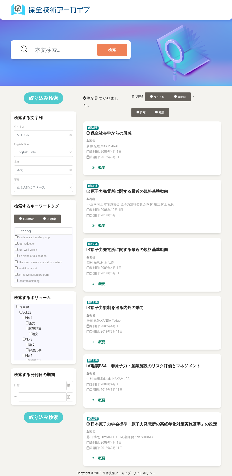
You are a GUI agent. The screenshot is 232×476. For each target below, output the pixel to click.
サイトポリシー (144, 473)
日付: (17, 385)
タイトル (19, 126)
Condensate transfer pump (34, 237)
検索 (112, 49)
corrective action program (33, 274)
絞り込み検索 (43, 98)
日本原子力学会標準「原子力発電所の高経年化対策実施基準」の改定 (152, 424)
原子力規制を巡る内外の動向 (115, 307)
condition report (27, 268)
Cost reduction (26, 243)
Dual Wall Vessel (28, 249)
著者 (16, 179)
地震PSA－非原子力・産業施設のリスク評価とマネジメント (144, 365)
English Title (21, 144)
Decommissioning (28, 281)
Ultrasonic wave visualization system (40, 262)
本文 (16, 161)
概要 (98, 167)
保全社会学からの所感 (109, 133)
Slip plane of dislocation (32, 256)
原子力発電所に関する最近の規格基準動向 (127, 191)
